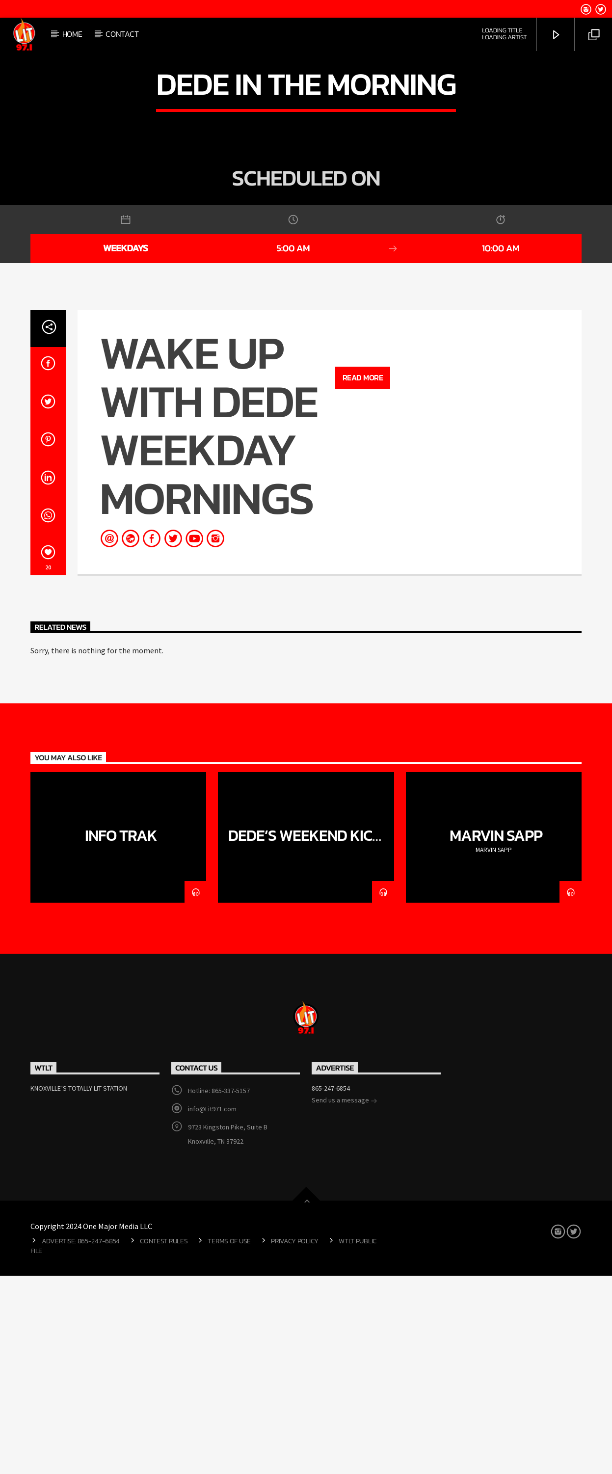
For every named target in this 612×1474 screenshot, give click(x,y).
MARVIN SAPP (496, 1033)
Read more (363, 576)
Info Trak (121, 1033)
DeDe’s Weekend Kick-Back (308, 1042)
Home (72, 34)
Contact (122, 34)
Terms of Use (229, 1439)
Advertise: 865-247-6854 (81, 1439)
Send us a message (344, 1299)
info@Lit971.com (212, 1307)
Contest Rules (163, 1439)
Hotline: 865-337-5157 (219, 1289)
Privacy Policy (295, 1439)
